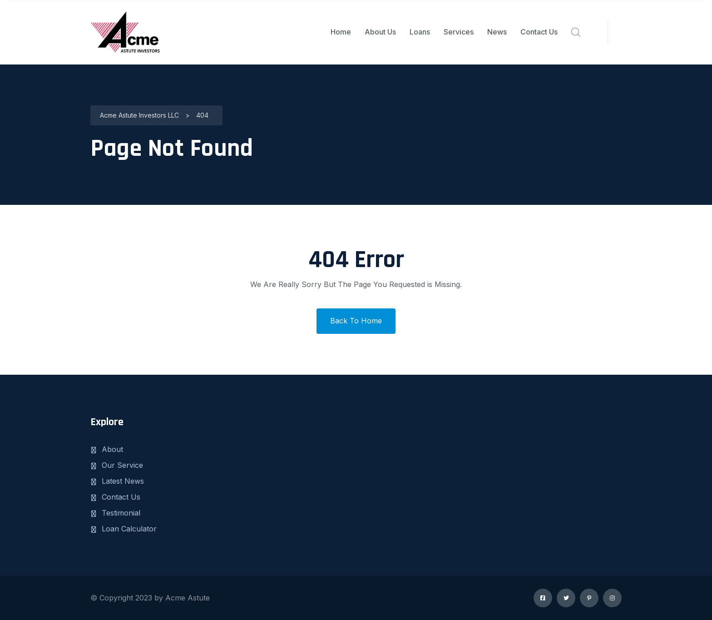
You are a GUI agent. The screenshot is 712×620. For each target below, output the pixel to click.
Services (459, 31)
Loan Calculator (129, 528)
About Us (380, 31)
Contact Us (539, 31)
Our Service (122, 465)
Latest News (123, 481)
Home (341, 31)
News (497, 31)
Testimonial (121, 512)
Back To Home (356, 320)
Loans (420, 31)
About (112, 449)
